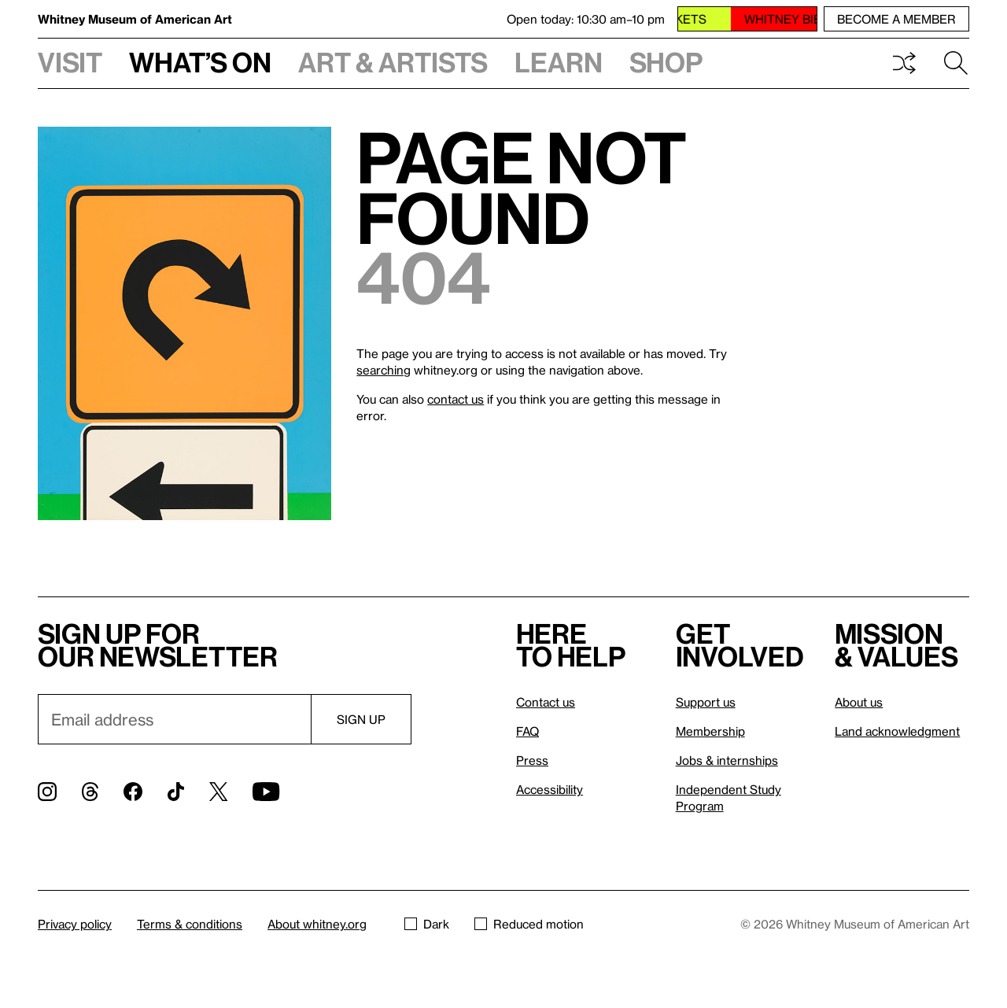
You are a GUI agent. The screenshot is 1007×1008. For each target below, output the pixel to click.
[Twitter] (218, 792)
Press (532, 760)
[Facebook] (133, 792)
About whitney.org (317, 924)
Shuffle (904, 63)
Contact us (545, 702)
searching (383, 370)
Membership (710, 731)
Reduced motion (529, 924)
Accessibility (549, 789)
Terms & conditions (189, 924)
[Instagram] (47, 792)
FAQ (527, 731)
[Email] (174, 719)
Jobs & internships (727, 760)
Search (955, 63)
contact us (455, 399)
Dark (426, 924)
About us (859, 702)
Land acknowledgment (897, 731)
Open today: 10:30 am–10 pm (586, 19)
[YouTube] (266, 792)
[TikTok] (176, 792)
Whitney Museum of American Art (135, 19)
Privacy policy (75, 924)
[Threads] (90, 792)
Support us (706, 702)
